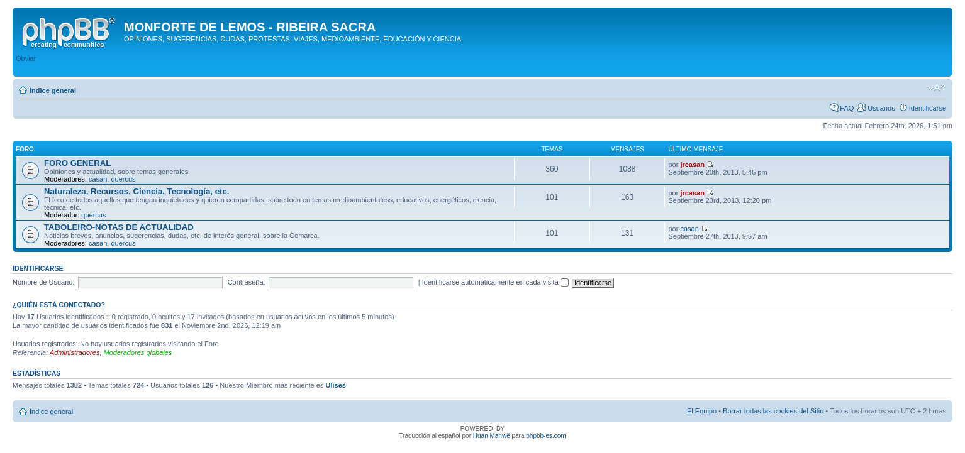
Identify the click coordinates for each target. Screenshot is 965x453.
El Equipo (702, 411)
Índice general (53, 90)
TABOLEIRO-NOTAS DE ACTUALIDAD (119, 227)
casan (98, 179)
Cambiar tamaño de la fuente (937, 88)
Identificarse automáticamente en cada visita (495, 282)
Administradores (74, 352)
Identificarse (927, 108)
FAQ (847, 108)
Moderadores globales (138, 352)
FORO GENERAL (77, 163)
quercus (123, 179)
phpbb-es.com (546, 435)
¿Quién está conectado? (59, 304)
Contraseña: (246, 282)
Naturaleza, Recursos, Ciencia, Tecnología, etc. (136, 191)
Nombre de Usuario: (43, 282)
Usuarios (881, 108)
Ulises (335, 385)
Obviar (26, 58)
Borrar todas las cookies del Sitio (773, 411)
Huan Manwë (491, 435)
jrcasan (692, 164)
